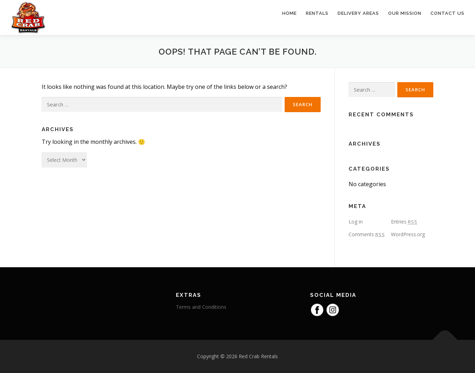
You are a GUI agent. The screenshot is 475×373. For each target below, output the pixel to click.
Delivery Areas (358, 13)
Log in (356, 221)
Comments (367, 234)
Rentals (317, 13)
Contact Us (447, 13)
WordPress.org (408, 234)
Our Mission (404, 13)
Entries (404, 221)
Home (289, 13)
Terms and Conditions (201, 307)
